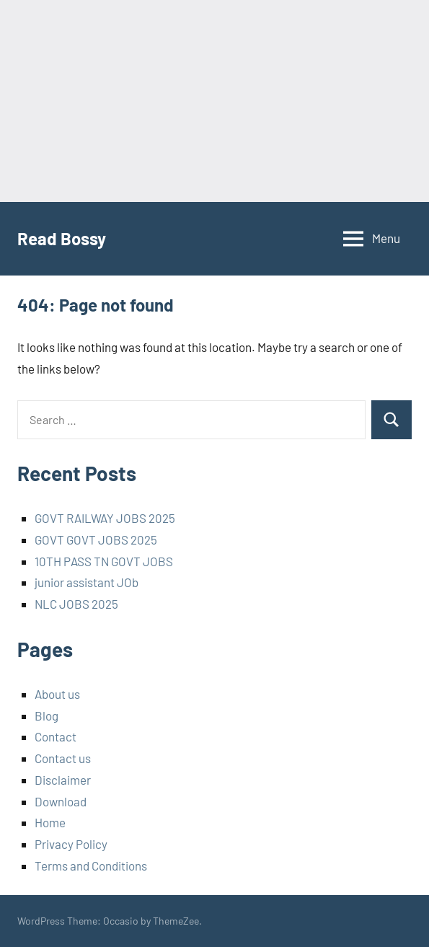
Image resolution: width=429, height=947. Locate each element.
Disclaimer (63, 779)
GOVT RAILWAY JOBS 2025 (105, 518)
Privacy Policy (71, 844)
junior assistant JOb (86, 582)
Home (50, 822)
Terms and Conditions (91, 865)
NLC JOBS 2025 (76, 603)
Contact (55, 736)
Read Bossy (61, 238)
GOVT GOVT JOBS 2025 (96, 539)
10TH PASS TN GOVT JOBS (104, 561)
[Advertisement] (214, 101)
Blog (46, 715)
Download (61, 801)
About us (57, 694)
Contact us (63, 758)
